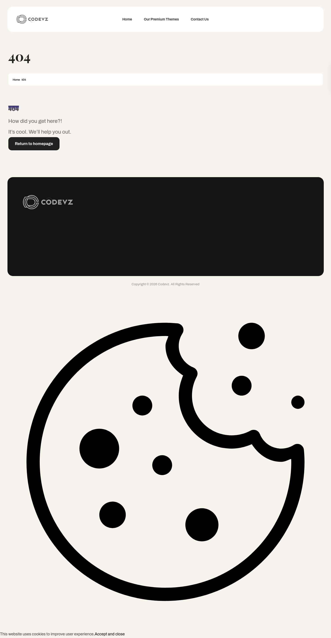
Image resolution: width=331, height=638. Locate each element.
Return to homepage (34, 144)
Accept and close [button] (110, 634)
